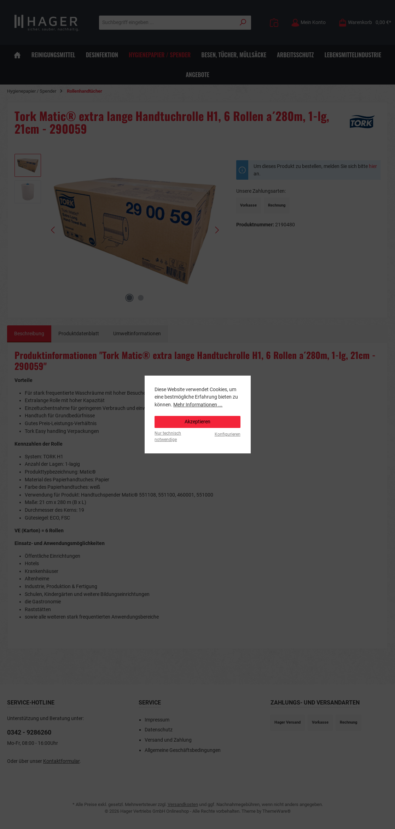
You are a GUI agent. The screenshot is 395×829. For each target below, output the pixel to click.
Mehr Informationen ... (197, 405)
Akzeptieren (197, 422)
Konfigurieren (227, 434)
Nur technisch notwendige (168, 436)
